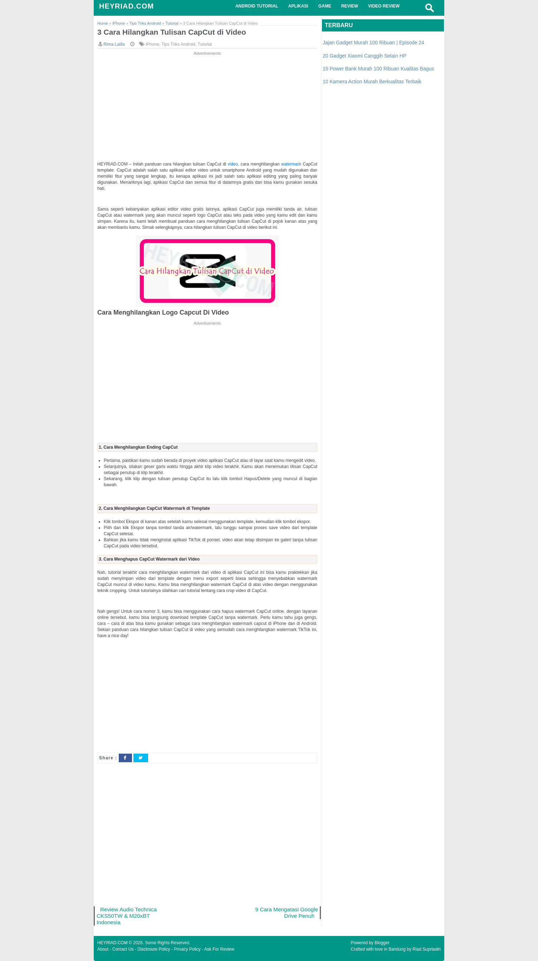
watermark (292, 164)
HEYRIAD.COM (126, 6)
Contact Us (122, 949)
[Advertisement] (207, 107)
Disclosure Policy (153, 949)
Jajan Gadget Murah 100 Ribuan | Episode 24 (373, 42)
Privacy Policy (187, 949)
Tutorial (205, 44)
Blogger (382, 942)
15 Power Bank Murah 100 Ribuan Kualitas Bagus (378, 69)
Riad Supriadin (426, 949)
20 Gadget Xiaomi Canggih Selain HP (364, 56)
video (233, 164)
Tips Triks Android (178, 44)
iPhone (152, 44)
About (102, 949)
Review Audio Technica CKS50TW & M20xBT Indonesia (127, 915)
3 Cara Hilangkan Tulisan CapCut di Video (171, 32)
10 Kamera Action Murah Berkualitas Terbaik (372, 81)
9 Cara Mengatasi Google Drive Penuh (286, 912)
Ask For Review (219, 949)
